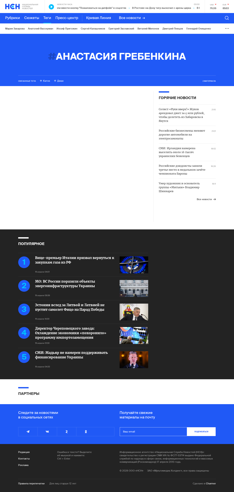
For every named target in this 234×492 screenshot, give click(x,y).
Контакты (24, 458)
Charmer (211, 483)
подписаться (201, 431)
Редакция (24, 452)
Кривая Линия (98, 18)
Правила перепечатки (31, 483)
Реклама (23, 465)
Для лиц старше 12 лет (62, 483)
